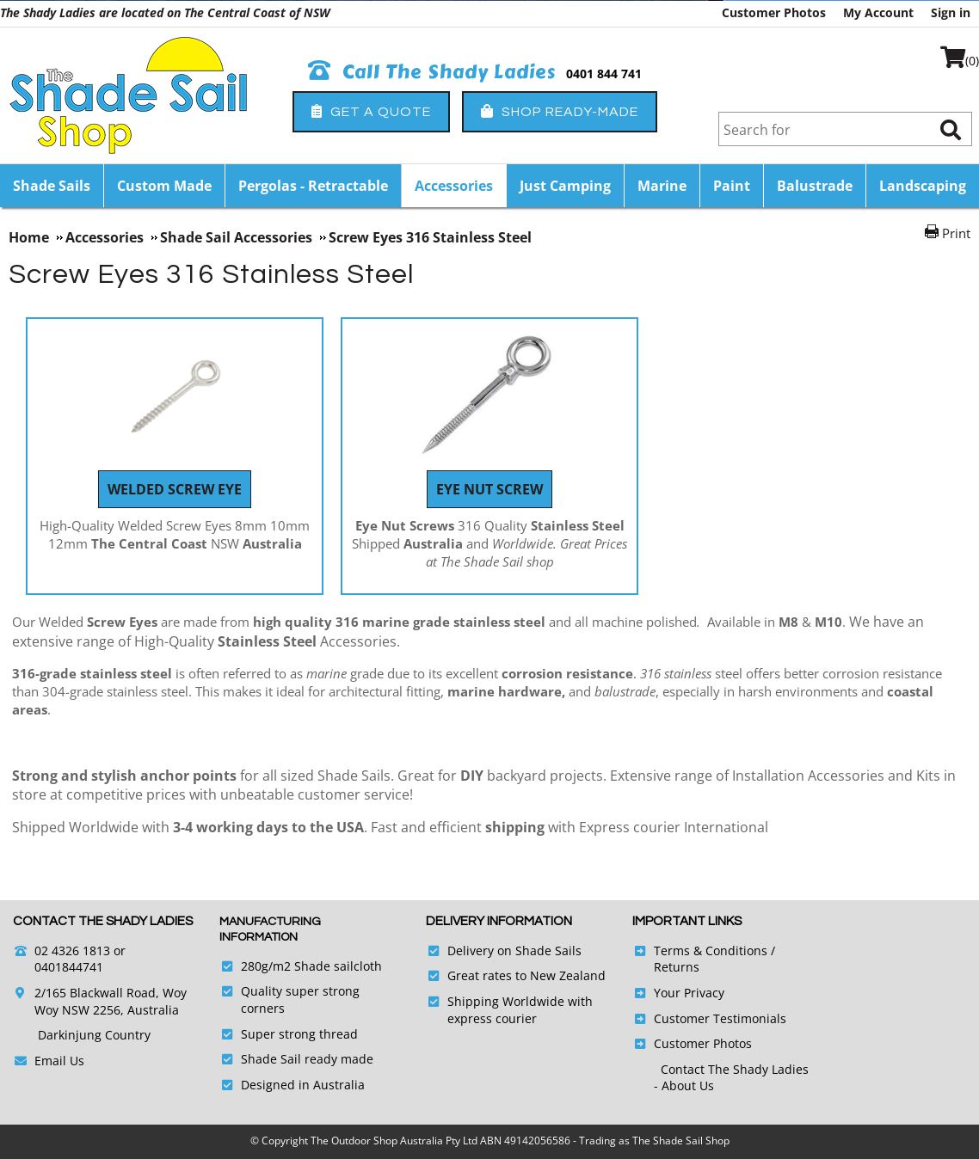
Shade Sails (51, 185)
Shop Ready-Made (559, 111)
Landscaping (922, 185)
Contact (684, 1069)
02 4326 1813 (72, 950)
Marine (662, 185)
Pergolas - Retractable (313, 185)
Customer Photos (774, 12)
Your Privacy (689, 992)
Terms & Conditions (710, 950)
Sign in (950, 12)
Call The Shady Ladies (432, 72)
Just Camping (565, 185)
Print (956, 233)
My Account (878, 12)
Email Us (59, 1060)
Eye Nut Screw (489, 489)
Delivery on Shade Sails (514, 950)
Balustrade (815, 185)
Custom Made (164, 185)
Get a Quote (371, 111)
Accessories (454, 185)
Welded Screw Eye (175, 489)
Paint (731, 185)
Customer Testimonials (720, 1018)
